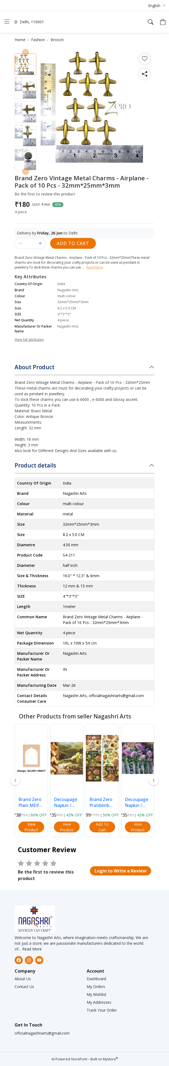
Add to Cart (73, 243)
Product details (35, 465)
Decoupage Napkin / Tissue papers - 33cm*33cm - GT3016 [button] (137, 802)
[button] (157, 6)
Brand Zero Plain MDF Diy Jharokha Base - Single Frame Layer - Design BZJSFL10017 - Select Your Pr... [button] (31, 802)
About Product (34, 367)
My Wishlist (96, 994)
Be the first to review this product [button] (45, 194)
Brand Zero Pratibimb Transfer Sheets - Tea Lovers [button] (102, 802)
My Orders (96, 986)
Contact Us (24, 986)
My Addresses (99, 1002)
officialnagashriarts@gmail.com (42, 1033)
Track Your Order (102, 1010)
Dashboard (96, 978)
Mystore (110, 1059)
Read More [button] (94, 267)
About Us (23, 978)
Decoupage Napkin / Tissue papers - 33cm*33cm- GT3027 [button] (67, 802)
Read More (32, 948)
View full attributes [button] (29, 339)
